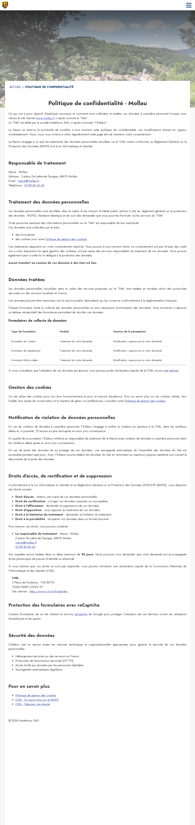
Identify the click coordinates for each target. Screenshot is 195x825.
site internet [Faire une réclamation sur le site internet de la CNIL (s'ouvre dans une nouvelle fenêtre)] (171, 370)
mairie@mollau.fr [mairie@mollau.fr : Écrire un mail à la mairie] (28, 181)
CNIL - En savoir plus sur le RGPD (37, 700)
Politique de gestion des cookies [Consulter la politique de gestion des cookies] (145, 401)
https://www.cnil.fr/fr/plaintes (48, 591)
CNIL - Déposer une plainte (32, 704)
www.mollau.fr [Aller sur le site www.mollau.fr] (45, 118)
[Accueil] (5, 5)
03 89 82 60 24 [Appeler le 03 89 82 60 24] (34, 185)
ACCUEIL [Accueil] (15, 87)
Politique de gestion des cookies (65, 239)
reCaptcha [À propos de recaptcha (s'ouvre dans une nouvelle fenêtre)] (80, 614)
